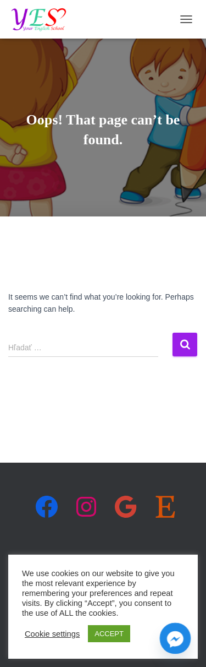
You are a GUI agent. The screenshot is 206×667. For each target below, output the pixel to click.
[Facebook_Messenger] (175, 638)
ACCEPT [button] (109, 634)
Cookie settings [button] (52, 634)
